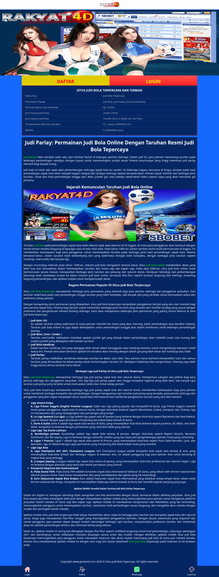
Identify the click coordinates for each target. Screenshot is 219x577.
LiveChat (191, 571)
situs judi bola (137, 541)
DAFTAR (65, 81)
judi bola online (155, 265)
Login (27, 571)
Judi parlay (30, 157)
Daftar (82, 571)
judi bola (39, 245)
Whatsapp (137, 571)
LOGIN (153, 81)
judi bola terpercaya (42, 291)
